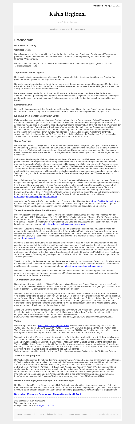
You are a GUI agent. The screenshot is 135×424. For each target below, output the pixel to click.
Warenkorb (98, 6)
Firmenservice (74, 414)
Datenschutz (102, 414)
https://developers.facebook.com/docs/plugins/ (64, 224)
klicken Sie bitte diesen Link (103, 201)
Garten (85, 414)
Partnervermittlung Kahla (34, 414)
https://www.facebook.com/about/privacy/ (83, 266)
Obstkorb (54, 29)
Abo (107, 6)
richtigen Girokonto (45, 405)
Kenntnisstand (28, 238)
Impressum (113, 414)
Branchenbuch (79, 29)
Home (19, 414)
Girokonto (50, 414)
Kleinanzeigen (61, 414)
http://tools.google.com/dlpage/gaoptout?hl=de (35, 197)
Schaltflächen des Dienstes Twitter (53, 325)
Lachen (92, 414)
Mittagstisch (65, 29)
